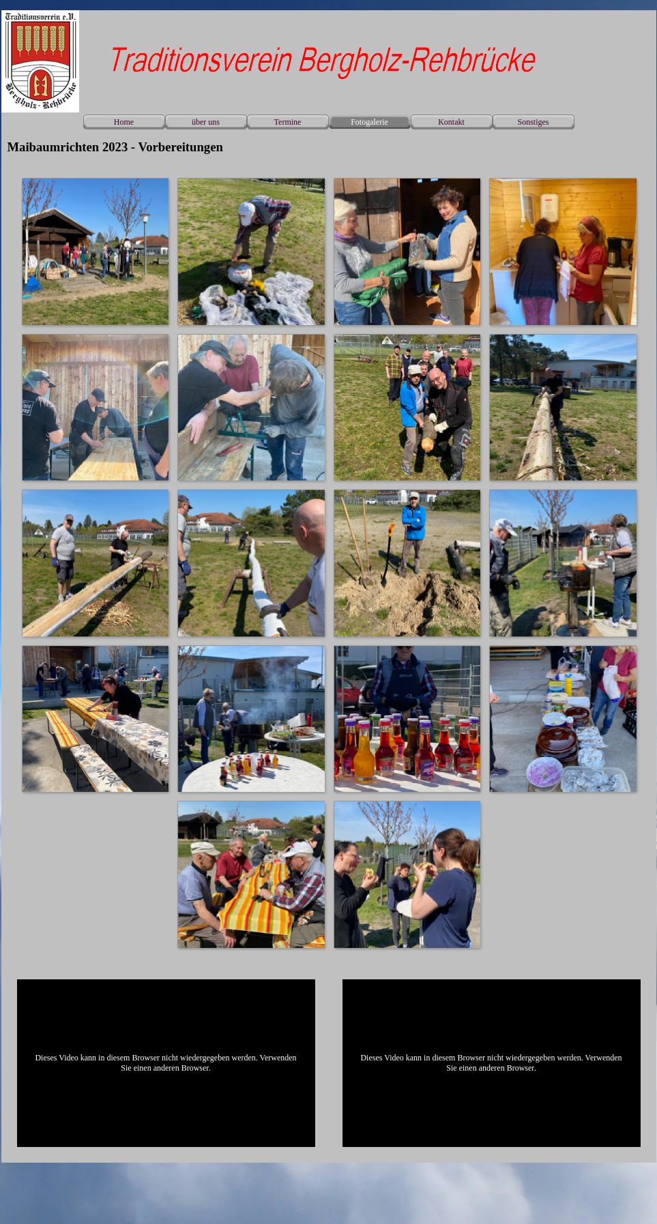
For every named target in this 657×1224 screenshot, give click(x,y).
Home (124, 122)
